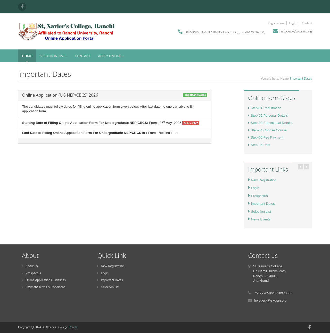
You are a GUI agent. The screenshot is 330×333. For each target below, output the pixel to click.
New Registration (262, 180)
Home (27, 56)
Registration (276, 23)
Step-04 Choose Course (267, 130)
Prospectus (258, 196)
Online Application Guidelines (44, 280)
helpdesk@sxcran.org (296, 31)
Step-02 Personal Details (268, 115)
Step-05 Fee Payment (265, 137)
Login (292, 23)
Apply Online (111, 56)
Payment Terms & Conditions (43, 287)
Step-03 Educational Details (270, 123)
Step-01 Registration (265, 108)
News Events (259, 219)
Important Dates (261, 204)
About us (30, 266)
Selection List (53, 56)
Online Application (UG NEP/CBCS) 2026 (60, 95)
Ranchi (73, 327)
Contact (307, 23)
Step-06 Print (259, 145)
